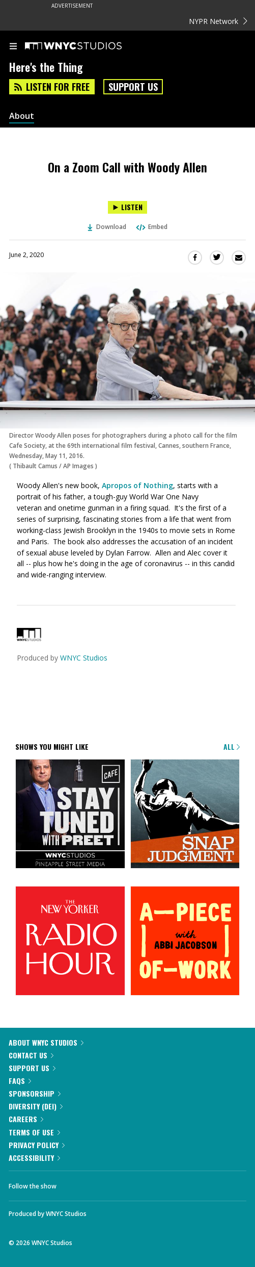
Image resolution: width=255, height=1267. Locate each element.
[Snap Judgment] (185, 815)
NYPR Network (218, 21)
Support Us (133, 86)
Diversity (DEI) (36, 1106)
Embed (151, 226)
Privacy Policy (37, 1144)
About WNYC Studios (46, 1042)
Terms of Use (34, 1132)
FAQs (20, 1080)
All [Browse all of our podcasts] (231, 746)
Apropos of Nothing (137, 485)
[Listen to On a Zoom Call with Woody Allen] (127, 207)
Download (107, 226)
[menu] (13, 47)
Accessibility (34, 1157)
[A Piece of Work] (185, 942)
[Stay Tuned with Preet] (70, 815)
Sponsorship (35, 1093)
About (21, 116)
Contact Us (31, 1055)
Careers (26, 1118)
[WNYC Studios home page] (86, 46)
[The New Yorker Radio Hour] (70, 942)
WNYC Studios (83, 658)
